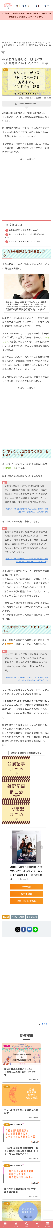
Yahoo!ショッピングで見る (27, 900)
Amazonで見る (27, 886)
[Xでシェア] (17, 929)
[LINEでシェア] (35, 929)
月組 (6, 917)
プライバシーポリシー (14, 1205)
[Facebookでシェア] (23, 929)
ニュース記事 (18, 917)
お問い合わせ (38, 1205)
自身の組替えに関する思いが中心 (23, 230)
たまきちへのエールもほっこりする (24, 241)
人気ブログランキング (37, 1209)
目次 (10, 225)
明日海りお (32, 917)
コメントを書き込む (28, 1187)
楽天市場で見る (26, 893)
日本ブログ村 (12, 1209)
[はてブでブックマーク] (29, 929)
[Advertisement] (26, 189)
